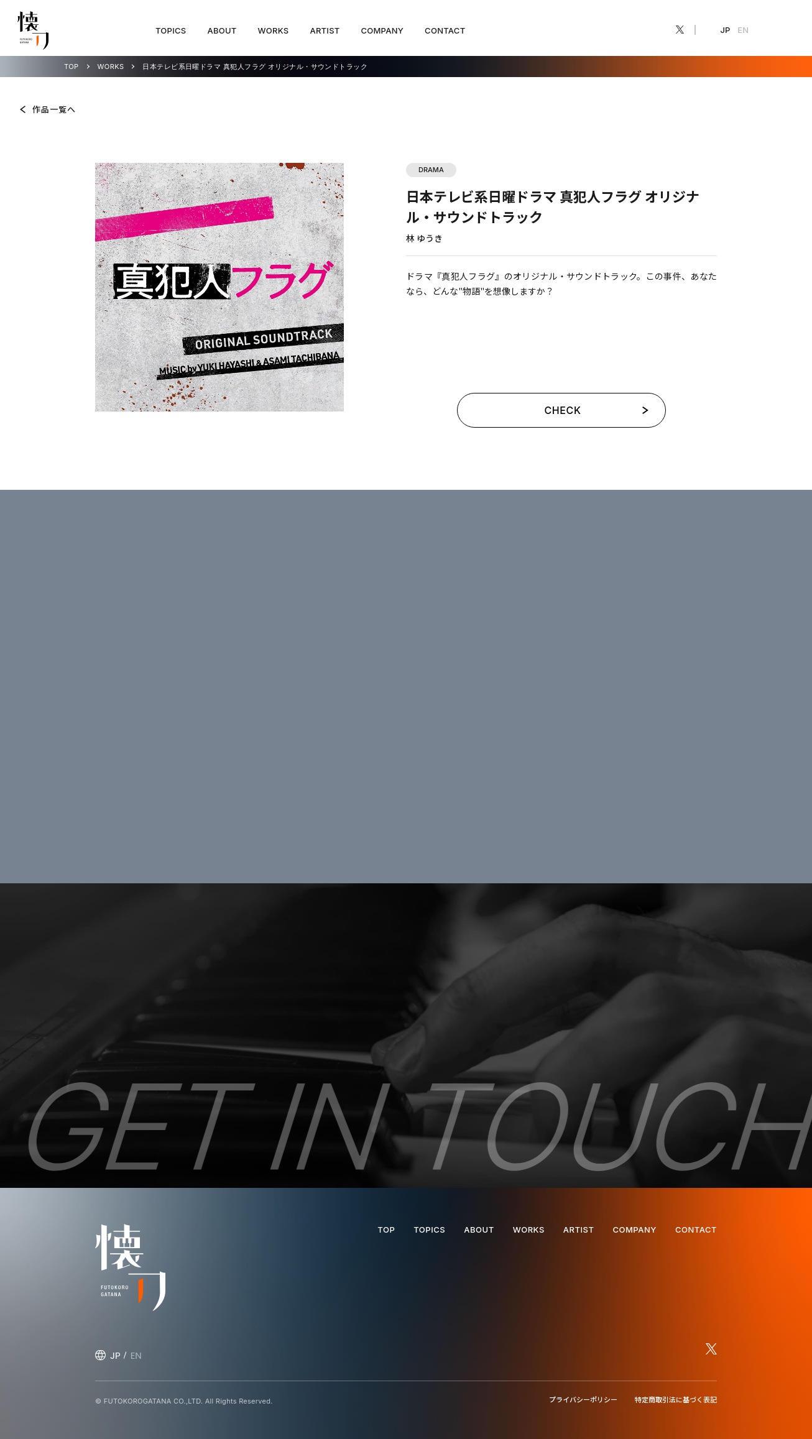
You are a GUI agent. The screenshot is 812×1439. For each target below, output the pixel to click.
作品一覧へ (54, 109)
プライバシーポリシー (583, 1399)
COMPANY (382, 30)
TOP (71, 66)
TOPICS (170, 30)
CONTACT (445, 30)
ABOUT (221, 30)
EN (743, 30)
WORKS (273, 30)
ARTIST (324, 30)
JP (726, 30)
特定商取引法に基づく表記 (676, 1399)
